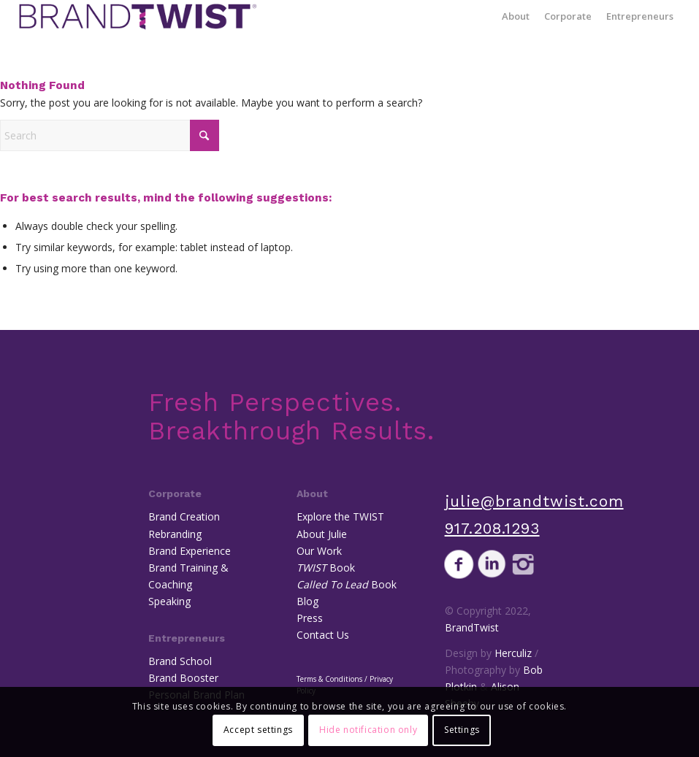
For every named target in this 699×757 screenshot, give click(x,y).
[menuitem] (515, 16)
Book (326, 568)
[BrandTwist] (137, 16)
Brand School (180, 661)
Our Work (319, 551)
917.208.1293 (492, 528)
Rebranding (175, 534)
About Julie (322, 534)
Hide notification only (368, 729)
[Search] (109, 135)
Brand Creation (184, 516)
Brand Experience (189, 551)
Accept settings (258, 729)
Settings (462, 729)
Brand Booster (183, 678)
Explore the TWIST (340, 516)
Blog (307, 601)
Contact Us (323, 635)
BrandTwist (472, 627)
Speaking (169, 601)
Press (310, 618)
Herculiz (513, 653)
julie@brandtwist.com (534, 501)
